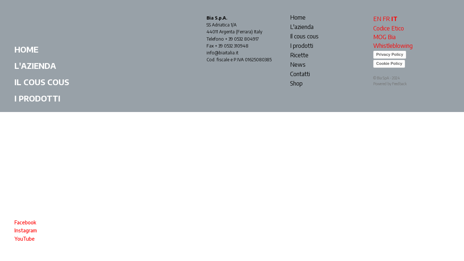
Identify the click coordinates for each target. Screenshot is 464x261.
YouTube (24, 239)
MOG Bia (384, 37)
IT (394, 18)
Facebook (25, 222)
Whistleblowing (393, 45)
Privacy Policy (389, 54)
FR (386, 18)
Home (26, 49)
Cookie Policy (389, 63)
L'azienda (35, 66)
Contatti (34, 147)
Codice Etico (388, 28)
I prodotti (37, 98)
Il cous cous (41, 82)
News (26, 131)
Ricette (31, 114)
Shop (25, 163)
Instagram (25, 230)
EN (377, 18)
